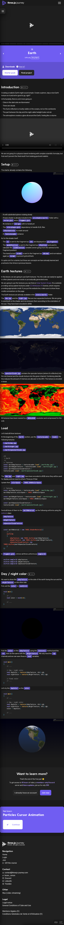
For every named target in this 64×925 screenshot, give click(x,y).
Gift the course (9, 863)
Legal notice (7, 903)
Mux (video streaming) (11, 893)
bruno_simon (8, 875)
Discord (6, 878)
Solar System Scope (44, 283)
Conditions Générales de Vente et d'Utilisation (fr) (22, 914)
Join (4, 860)
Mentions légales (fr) (10, 911)
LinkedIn (7, 881)
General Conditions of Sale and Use (16, 905)
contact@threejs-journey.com (15, 873)
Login (4, 857)
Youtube (6, 884)
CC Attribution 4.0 (36, 286)
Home (4, 854)
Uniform (4, 513)
